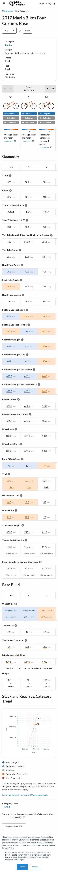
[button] (5, 89)
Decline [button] (35, 867)
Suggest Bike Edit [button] (14, 826)
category (9, 141)
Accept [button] (22, 867)
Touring (8, 45)
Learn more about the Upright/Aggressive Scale (25, 795)
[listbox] (9, 31)
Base (27, 30)
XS (11, 97)
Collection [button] (9, 118)
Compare (9, 114)
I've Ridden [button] (10, 122)
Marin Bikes (7, 10)
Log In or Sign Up (47, 3)
